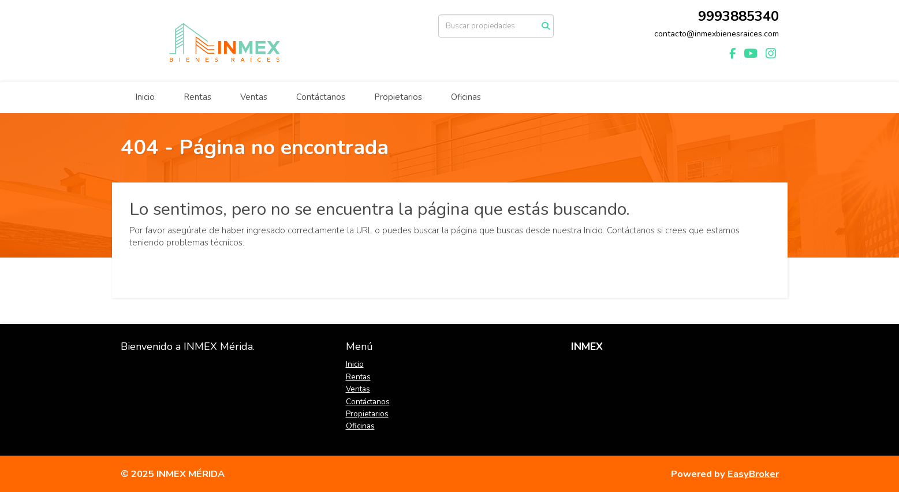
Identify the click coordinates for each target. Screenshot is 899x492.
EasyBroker (753, 473)
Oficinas (466, 97)
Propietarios (398, 97)
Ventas (253, 97)
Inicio (145, 97)
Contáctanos (320, 97)
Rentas (197, 97)
